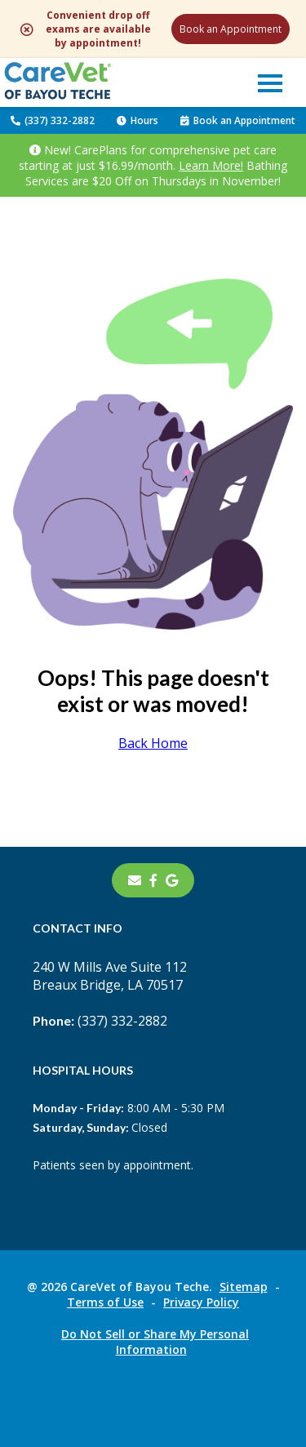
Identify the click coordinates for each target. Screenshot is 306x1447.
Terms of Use (105, 1302)
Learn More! (211, 165)
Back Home (153, 743)
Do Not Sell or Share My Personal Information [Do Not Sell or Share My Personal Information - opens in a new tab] (155, 1341)
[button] (270, 82)
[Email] (134, 880)
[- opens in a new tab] (153, 880)
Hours (137, 120)
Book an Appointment (231, 29)
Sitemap (244, 1286)
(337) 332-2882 (53, 120)
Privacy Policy (201, 1302)
